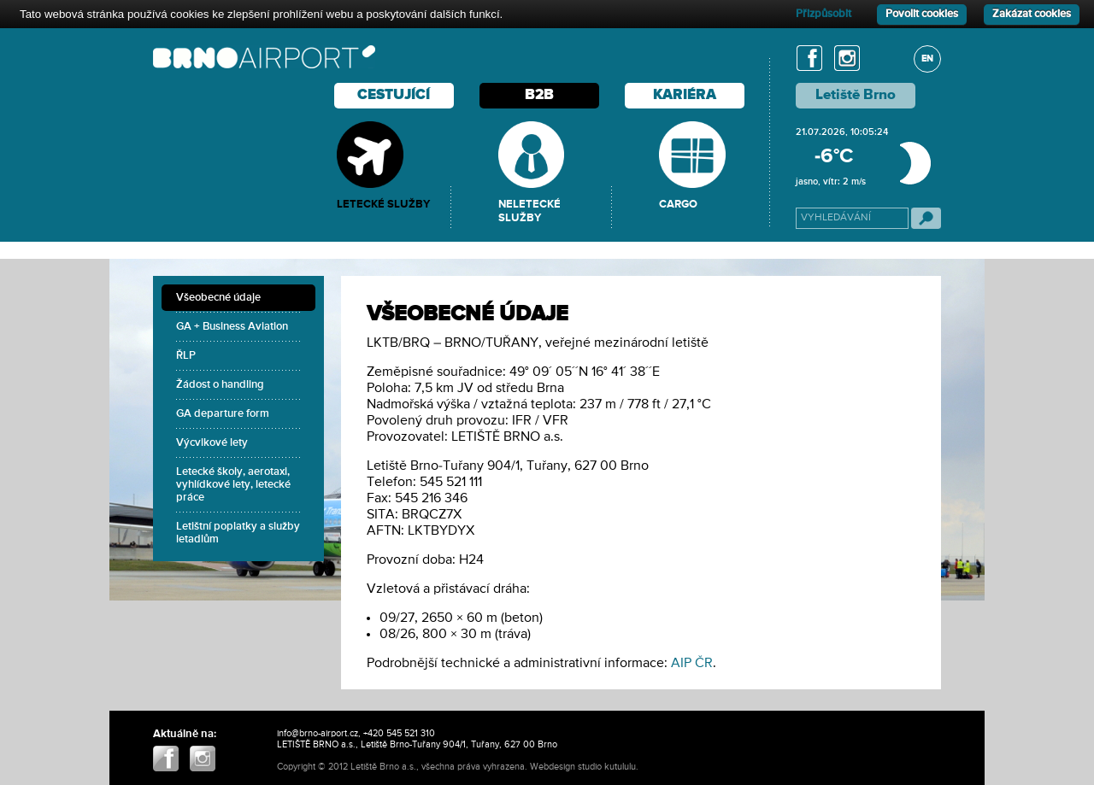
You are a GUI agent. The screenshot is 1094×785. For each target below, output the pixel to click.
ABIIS (652, 766)
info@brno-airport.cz (317, 733)
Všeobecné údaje (218, 297)
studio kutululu (607, 766)
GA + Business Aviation (232, 326)
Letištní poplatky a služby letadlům (238, 533)
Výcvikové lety (212, 442)
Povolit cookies (921, 14)
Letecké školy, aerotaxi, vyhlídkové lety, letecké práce (233, 484)
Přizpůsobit (823, 14)
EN (927, 58)
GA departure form (222, 413)
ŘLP (186, 355)
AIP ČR (692, 664)
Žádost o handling (220, 384)
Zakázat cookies (1031, 14)
